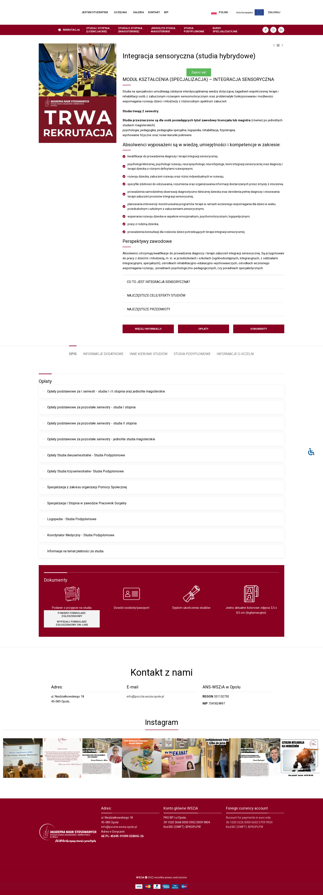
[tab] (73, 352)
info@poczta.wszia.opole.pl (145, 696)
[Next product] (282, 45)
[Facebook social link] (265, 30)
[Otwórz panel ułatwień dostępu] (311, 451)
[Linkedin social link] (281, 30)
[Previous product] (274, 45)
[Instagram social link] (273, 30)
